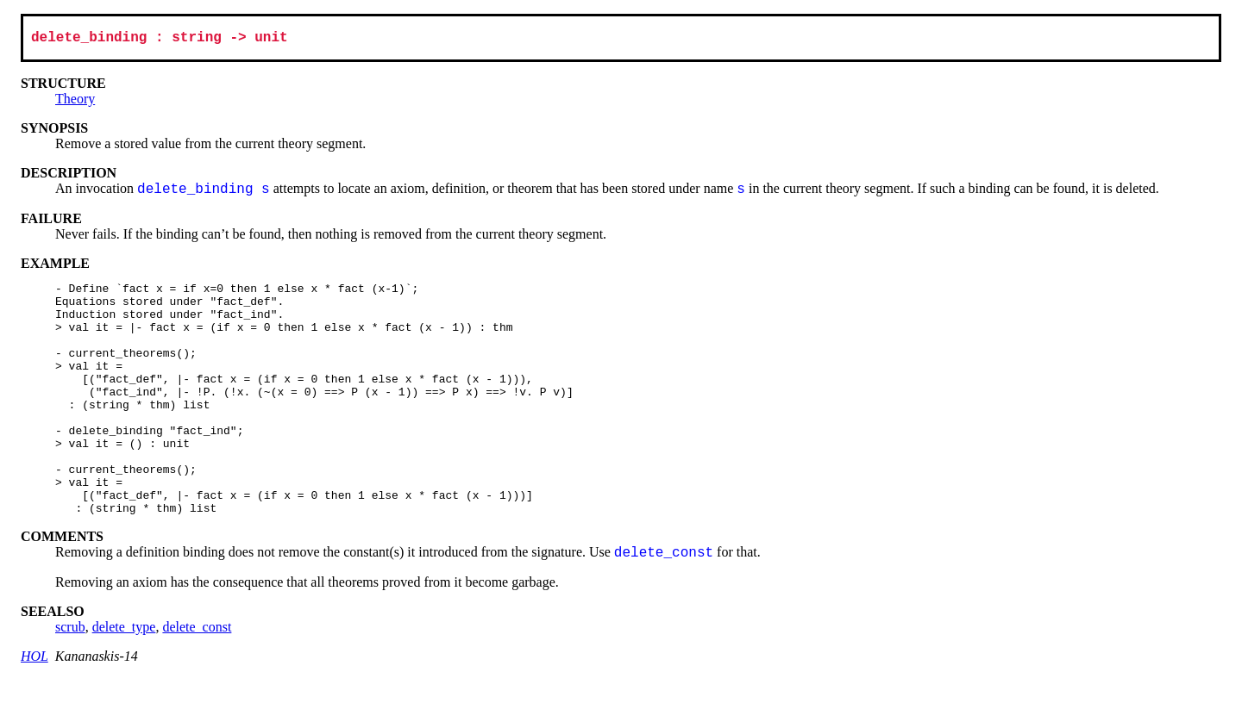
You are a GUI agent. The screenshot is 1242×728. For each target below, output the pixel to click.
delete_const (196, 676)
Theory (75, 102)
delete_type (124, 676)
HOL (34, 706)
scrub (70, 676)
